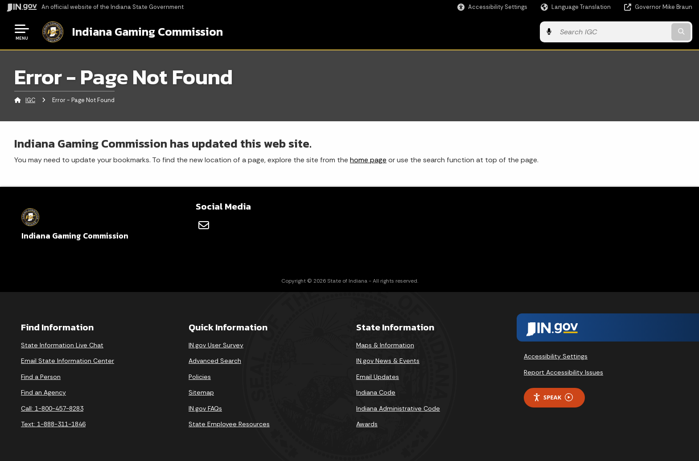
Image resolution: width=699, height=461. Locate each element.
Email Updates (377, 377)
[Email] (203, 225)
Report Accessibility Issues (563, 372)
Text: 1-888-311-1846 (53, 424)
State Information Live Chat (62, 345)
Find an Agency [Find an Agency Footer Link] (43, 392)
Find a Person (41, 377)
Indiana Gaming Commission (147, 31)
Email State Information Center (67, 361)
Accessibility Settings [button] (556, 356)
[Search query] (612, 32)
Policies (200, 377)
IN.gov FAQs (205, 408)
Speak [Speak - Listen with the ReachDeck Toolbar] (553, 397)
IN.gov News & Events (387, 361)
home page (368, 160)
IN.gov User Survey (216, 345)
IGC (30, 100)
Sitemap (201, 392)
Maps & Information (385, 345)
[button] (492, 7)
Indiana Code (375, 392)
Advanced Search (215, 361)
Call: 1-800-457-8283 (52, 408)
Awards (367, 424)
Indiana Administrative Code (398, 408)
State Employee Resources (229, 424)
